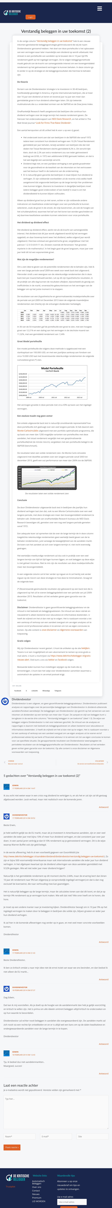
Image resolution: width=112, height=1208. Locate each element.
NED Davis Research (61, 120)
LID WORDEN (38, 1203)
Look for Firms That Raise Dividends (52, 123)
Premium (36, 1199)
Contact (36, 1192)
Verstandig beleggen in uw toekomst (54, 42)
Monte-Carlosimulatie (27, 431)
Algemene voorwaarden (71, 630)
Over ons (36, 1189)
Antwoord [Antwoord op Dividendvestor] (103, 942)
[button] (18, 691)
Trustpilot (11, 1188)
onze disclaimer (49, 630)
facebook (62, 659)
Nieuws (36, 1196)
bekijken (85, 648)
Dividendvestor (20, 815)
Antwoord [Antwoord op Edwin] (103, 807)
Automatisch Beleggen (38, 1184)
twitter (51, 659)
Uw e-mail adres (65, 1198)
